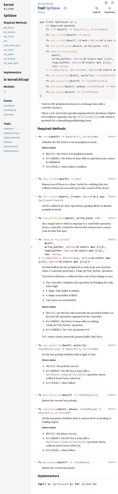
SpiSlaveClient (49, 200)
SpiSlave (59, 484)
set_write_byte (61, 45)
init (54, 29)
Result (78, 29)
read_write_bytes (63, 51)
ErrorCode (97, 29)
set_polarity (60, 75)
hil (47, 3)
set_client (58, 40)
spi (51, 3)
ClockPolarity (107, 75)
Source (41, 12)
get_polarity (60, 80)
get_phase (57, 91)
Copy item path (65, 8)
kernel (41, 3)
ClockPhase (95, 86)
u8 (104, 45)
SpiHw (86, 484)
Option (95, 40)
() (85, 29)
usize (63, 66)
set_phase (57, 86)
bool (86, 34)
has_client (58, 34)
